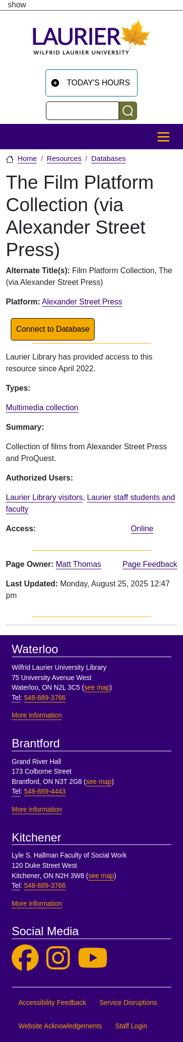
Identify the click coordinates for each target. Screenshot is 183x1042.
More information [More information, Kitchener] (37, 903)
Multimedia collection (42, 407)
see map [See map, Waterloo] (97, 687)
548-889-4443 (44, 791)
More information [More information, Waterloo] (37, 715)
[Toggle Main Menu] (163, 136)
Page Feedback (149, 564)
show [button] (17, 5)
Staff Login (131, 1026)
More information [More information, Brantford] (37, 809)
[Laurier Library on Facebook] (25, 958)
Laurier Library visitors (44, 497)
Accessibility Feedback (52, 1002)
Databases (108, 158)
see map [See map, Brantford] (99, 781)
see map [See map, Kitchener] (101, 876)
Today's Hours (98, 83)
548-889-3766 (44, 697)
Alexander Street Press (82, 302)
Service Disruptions (128, 1002)
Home (27, 158)
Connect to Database (52, 329)
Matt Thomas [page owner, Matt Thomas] (78, 564)
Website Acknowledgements (60, 1026)
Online (142, 528)
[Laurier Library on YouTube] (93, 958)
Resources (64, 158)
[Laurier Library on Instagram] (58, 958)
